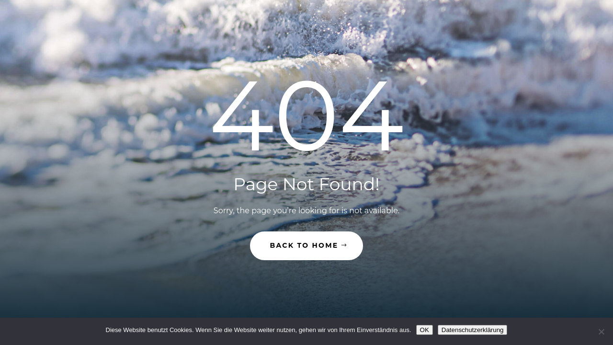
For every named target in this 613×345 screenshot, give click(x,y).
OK (424, 330)
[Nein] (601, 331)
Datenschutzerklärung (473, 330)
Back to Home (304, 245)
